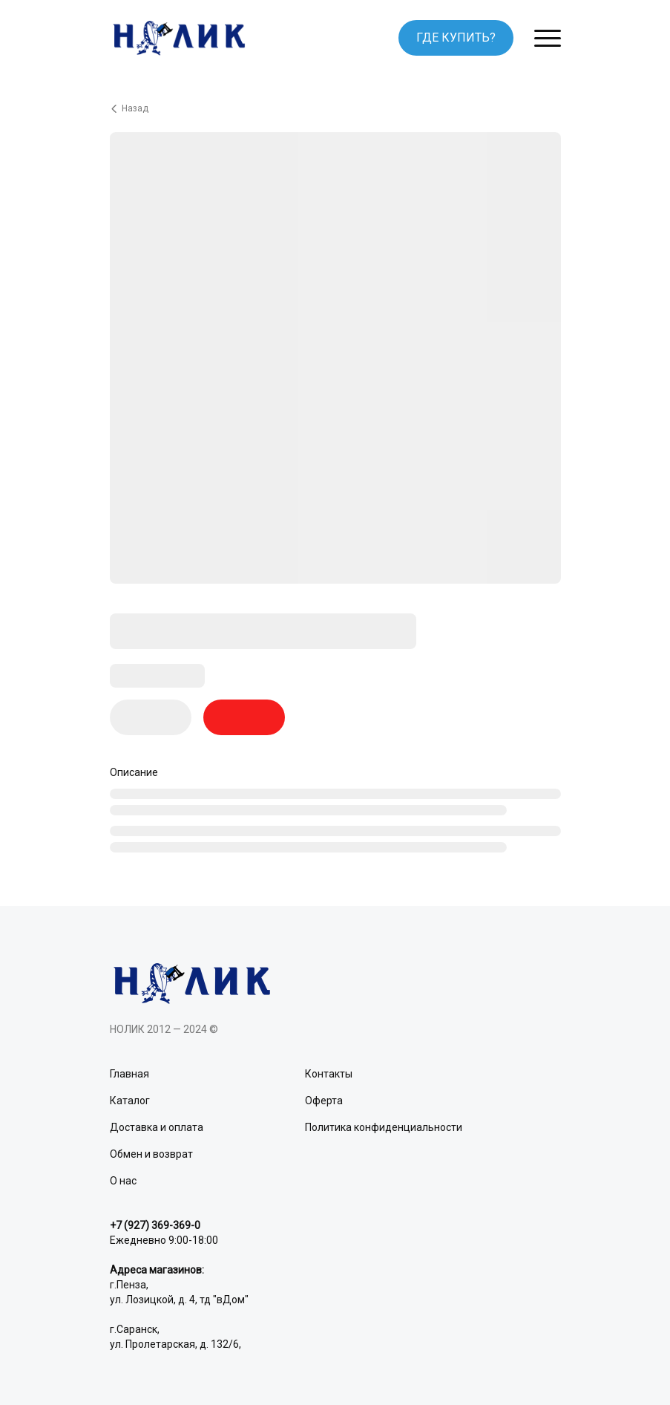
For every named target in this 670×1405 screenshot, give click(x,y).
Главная (129, 1074)
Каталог (130, 1100)
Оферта (324, 1100)
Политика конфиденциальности (383, 1127)
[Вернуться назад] (335, 108)
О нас (123, 1181)
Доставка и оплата (156, 1127)
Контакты (328, 1074)
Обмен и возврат (151, 1154)
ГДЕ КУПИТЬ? (456, 37)
